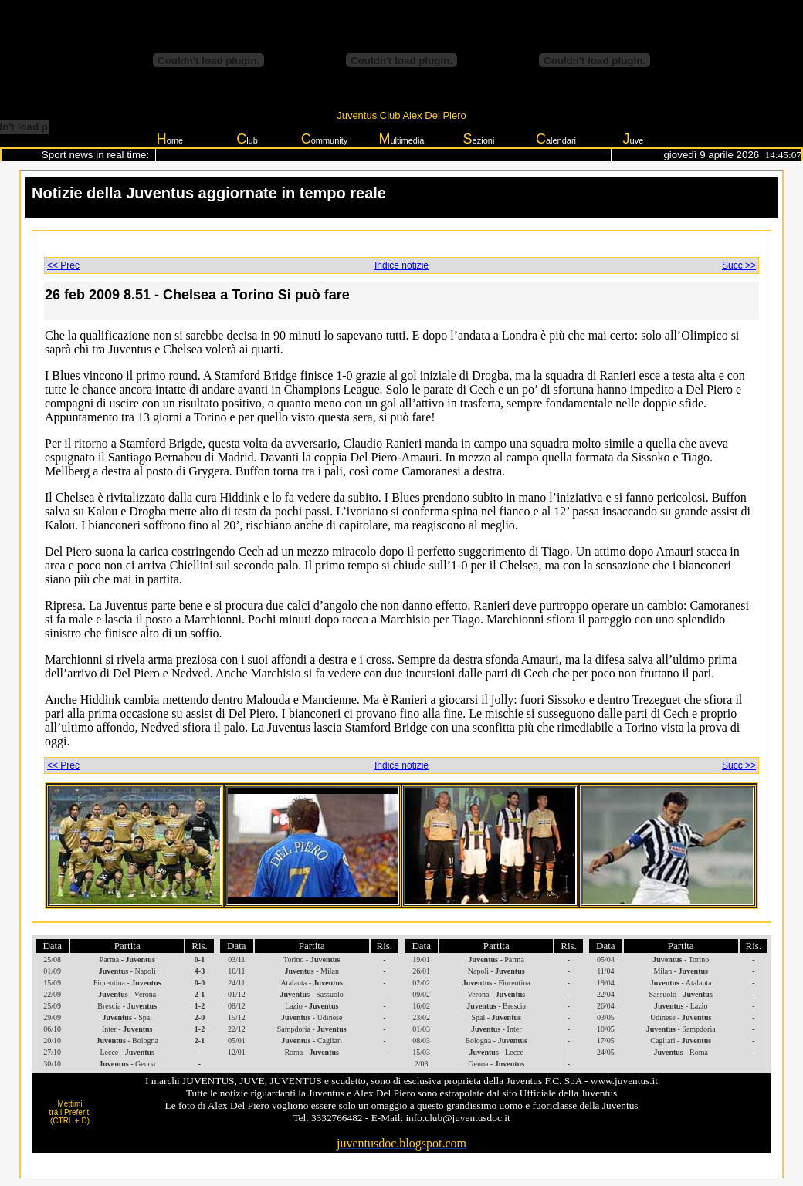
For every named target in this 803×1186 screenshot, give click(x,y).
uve (633, 139)
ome (170, 139)
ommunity (324, 139)
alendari (556, 139)
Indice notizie (401, 265)
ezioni (479, 139)
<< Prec (63, 265)
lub (247, 139)
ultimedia (401, 139)
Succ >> (739, 265)
